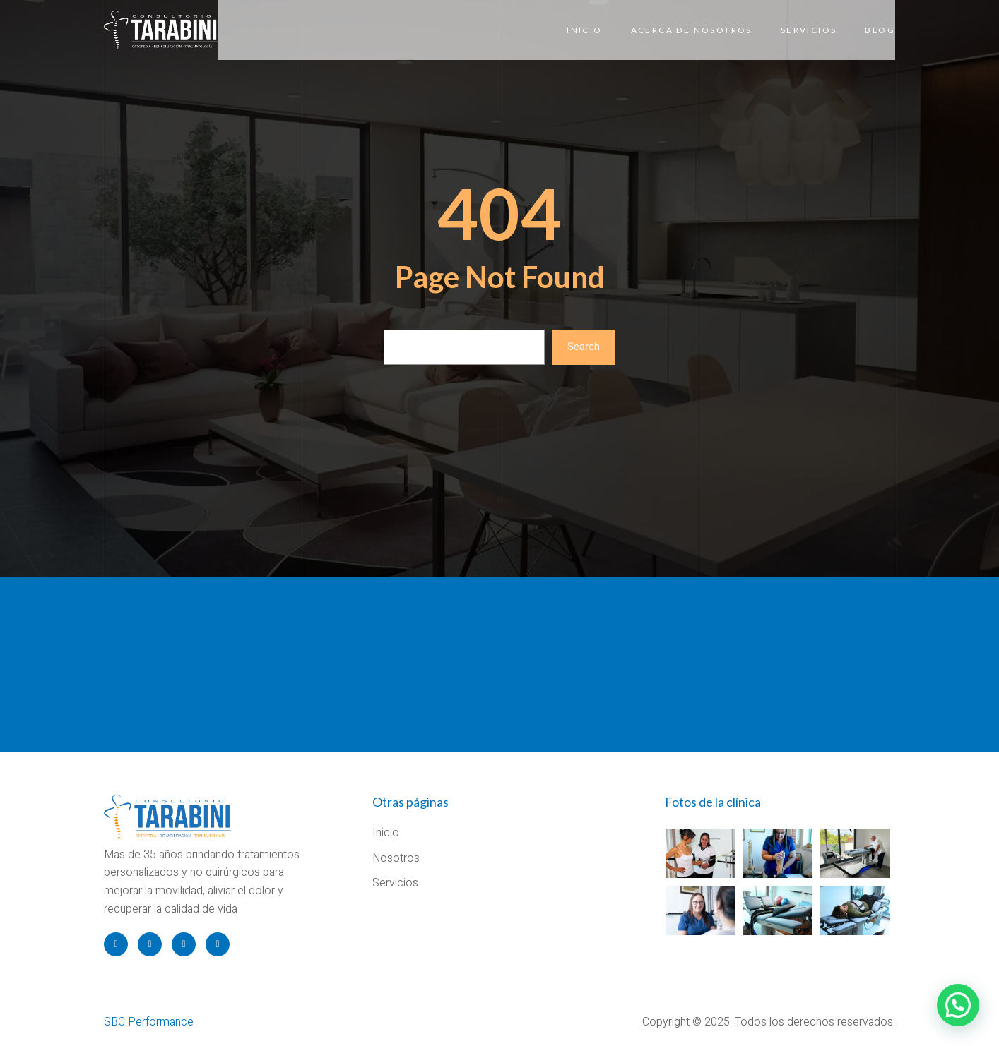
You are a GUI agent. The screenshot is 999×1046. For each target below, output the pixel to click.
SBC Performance (149, 1022)
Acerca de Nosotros (691, 30)
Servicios (809, 30)
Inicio (584, 30)
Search (583, 346)
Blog (880, 30)
